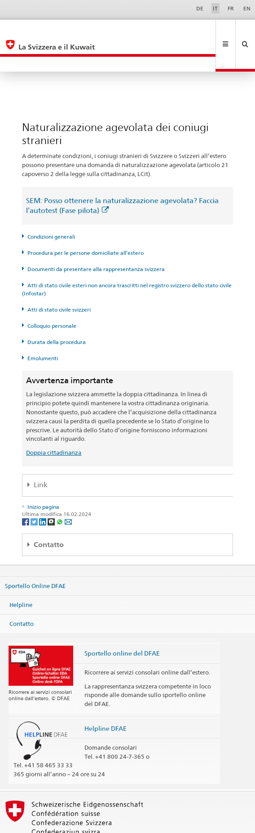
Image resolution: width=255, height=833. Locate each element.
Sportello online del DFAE (122, 623)
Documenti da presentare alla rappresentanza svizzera (96, 238)
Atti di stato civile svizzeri (59, 279)
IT (215, 8)
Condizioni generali (51, 206)
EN (247, 8)
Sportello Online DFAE (35, 555)
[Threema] (52, 491)
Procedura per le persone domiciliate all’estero (85, 222)
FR (231, 8)
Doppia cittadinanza (53, 422)
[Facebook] (26, 491)
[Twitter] (35, 491)
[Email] (68, 491)
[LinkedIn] (43, 491)
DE (199, 8)
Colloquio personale (51, 295)
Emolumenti (42, 328)
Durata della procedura (56, 311)
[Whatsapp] (60, 491)
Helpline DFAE (105, 698)
